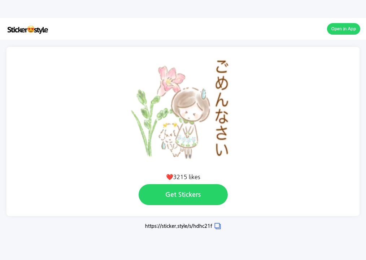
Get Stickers (183, 194)
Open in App (343, 29)
